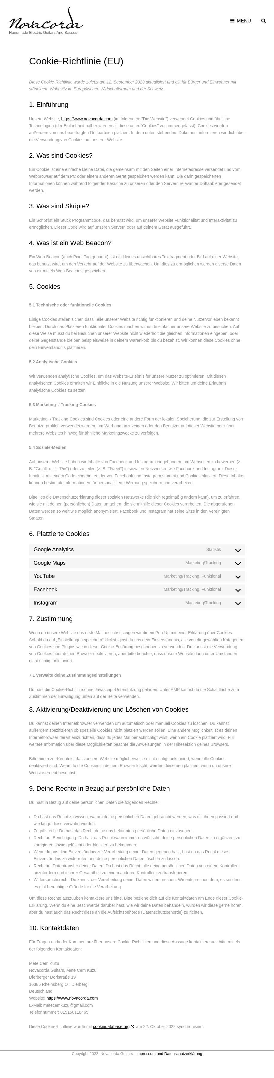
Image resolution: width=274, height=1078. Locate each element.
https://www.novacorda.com (86, 118)
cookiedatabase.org (111, 1026)
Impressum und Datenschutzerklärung (169, 1053)
